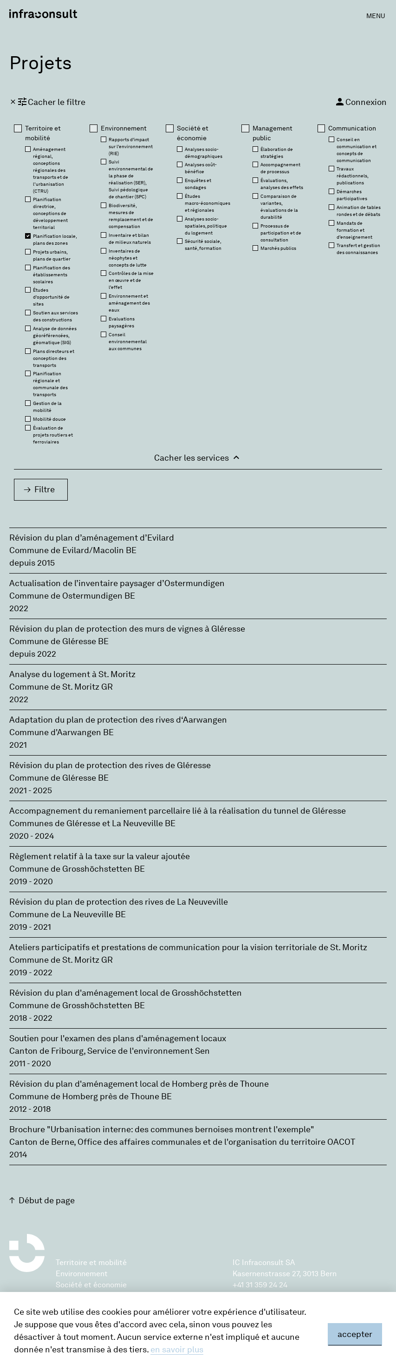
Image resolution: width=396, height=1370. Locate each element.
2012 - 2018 (30, 1109)
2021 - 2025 (30, 790)
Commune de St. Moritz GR (61, 687)
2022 (18, 608)
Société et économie (91, 1284)
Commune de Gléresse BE (59, 641)
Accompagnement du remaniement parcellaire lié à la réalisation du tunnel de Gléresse (177, 811)
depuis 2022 (32, 654)
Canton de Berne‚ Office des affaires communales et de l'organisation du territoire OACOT (182, 1142)
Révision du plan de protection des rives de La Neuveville (118, 902)
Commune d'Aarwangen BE (61, 732)
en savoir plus (176, 1349)
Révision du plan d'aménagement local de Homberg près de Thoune (139, 1084)
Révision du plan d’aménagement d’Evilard (91, 538)
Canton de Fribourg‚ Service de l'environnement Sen (109, 1051)
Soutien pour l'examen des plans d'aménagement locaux (117, 1038)
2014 (18, 1154)
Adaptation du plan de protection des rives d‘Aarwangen (118, 720)
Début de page (47, 1200)
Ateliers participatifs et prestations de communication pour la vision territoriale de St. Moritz (188, 947)
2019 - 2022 (30, 972)
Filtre (44, 489)
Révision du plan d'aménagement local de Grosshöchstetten (125, 993)
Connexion (360, 101)
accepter (355, 1334)
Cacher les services (198, 457)
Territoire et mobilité (91, 1262)
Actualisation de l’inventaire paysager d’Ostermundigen (117, 583)
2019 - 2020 (31, 881)
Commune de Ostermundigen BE (72, 596)
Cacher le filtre (47, 101)
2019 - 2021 (30, 927)
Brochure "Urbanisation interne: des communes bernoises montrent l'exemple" (161, 1129)
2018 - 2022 (30, 1018)
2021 (18, 745)
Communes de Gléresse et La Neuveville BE (92, 823)
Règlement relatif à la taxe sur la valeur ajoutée (99, 856)
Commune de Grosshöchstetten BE (77, 869)
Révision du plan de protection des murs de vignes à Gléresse (127, 629)
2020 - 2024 (31, 836)
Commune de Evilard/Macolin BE (72, 550)
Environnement (82, 1273)
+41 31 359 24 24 (260, 1284)
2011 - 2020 (30, 1063)
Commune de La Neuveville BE (67, 914)
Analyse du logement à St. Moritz (72, 674)
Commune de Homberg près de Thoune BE (90, 1096)
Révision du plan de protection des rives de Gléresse (110, 765)
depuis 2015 (32, 563)
